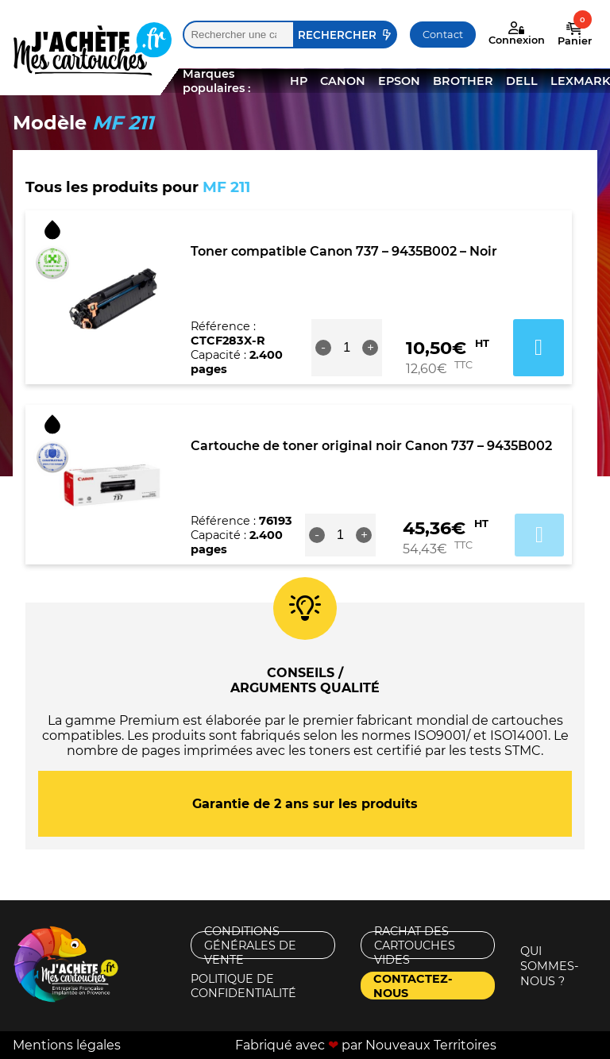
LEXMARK (580, 81)
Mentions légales (67, 1045)
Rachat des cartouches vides (414, 945)
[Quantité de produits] (347, 347)
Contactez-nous (413, 985)
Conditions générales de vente (250, 945)
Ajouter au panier (539, 535)
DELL (522, 81)
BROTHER (463, 81)
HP (298, 81)
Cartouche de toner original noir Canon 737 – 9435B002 (371, 445)
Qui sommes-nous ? (549, 966)
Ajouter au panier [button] (538, 347)
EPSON (399, 81)
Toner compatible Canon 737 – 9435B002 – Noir (344, 251)
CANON (342, 81)
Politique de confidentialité (243, 985)
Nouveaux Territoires (430, 1045)
